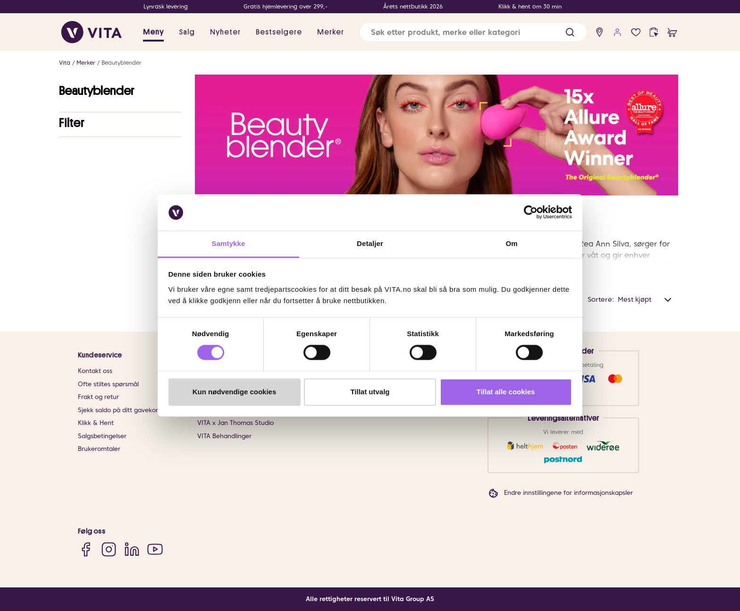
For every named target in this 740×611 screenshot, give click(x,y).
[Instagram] (109, 549)
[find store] (599, 32)
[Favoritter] (636, 32)
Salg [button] (187, 32)
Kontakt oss (95, 370)
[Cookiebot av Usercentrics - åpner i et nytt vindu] (530, 212)
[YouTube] (155, 549)
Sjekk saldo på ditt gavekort (119, 410)
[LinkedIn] (132, 549)
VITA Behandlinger (224, 436)
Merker (85, 62)
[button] (570, 32)
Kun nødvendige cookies (235, 392)
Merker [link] (330, 32)
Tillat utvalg (369, 392)
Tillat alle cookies (506, 392)
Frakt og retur (98, 396)
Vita (64, 62)
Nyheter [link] (225, 32)
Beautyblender (121, 62)
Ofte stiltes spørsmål (108, 384)
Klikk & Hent (96, 422)
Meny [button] (153, 32)
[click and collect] (654, 32)
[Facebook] (85, 549)
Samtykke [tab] (228, 243)
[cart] (672, 32)
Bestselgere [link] (279, 32)
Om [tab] (511, 243)
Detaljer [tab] (370, 243)
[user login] (617, 32)
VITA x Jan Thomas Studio (235, 422)
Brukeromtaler (99, 448)
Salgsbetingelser (102, 436)
